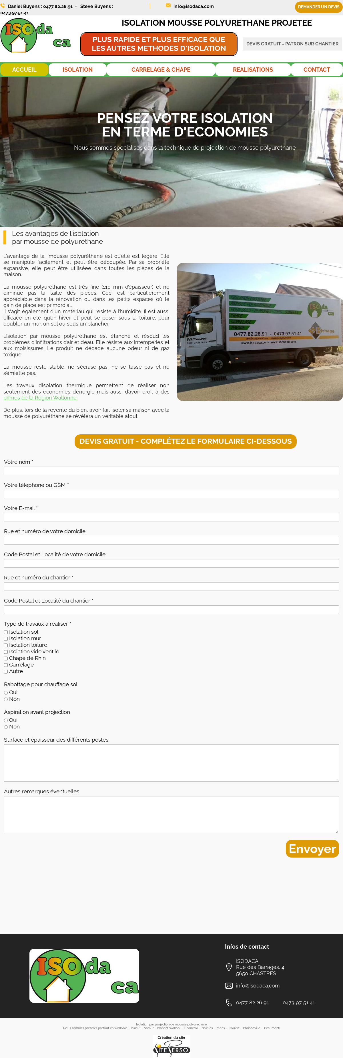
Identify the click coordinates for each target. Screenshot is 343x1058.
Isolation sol (23, 632)
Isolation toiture (28, 645)
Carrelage (21, 664)
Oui (13, 692)
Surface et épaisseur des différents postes (56, 739)
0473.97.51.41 (14, 12)
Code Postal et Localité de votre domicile (54, 554)
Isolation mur (25, 638)
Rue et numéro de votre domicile (44, 531)
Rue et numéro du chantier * (38, 577)
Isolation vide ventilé (34, 651)
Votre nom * (18, 462)
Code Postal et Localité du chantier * (48, 600)
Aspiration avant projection (37, 712)
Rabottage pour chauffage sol (40, 684)
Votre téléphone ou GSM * (36, 485)
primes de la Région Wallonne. (40, 398)
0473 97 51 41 (299, 1002)
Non (14, 699)
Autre (16, 671)
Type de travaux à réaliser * (37, 624)
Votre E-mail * (21, 508)
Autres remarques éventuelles (41, 791)
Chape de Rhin (27, 658)
